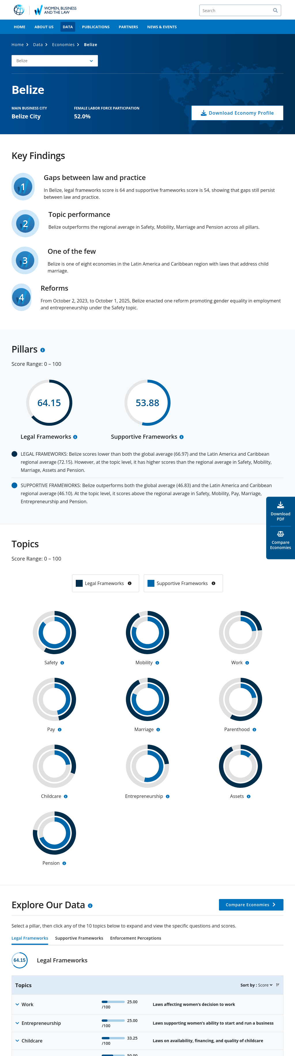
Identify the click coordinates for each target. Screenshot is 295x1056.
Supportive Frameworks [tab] (79, 938)
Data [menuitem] (68, 26)
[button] (278, 985)
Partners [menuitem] (128, 26)
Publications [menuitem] (96, 26)
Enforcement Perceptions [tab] (135, 938)
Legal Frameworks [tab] (30, 938)
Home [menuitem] (19, 26)
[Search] (240, 10)
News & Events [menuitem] (162, 26)
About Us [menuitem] (44, 26)
